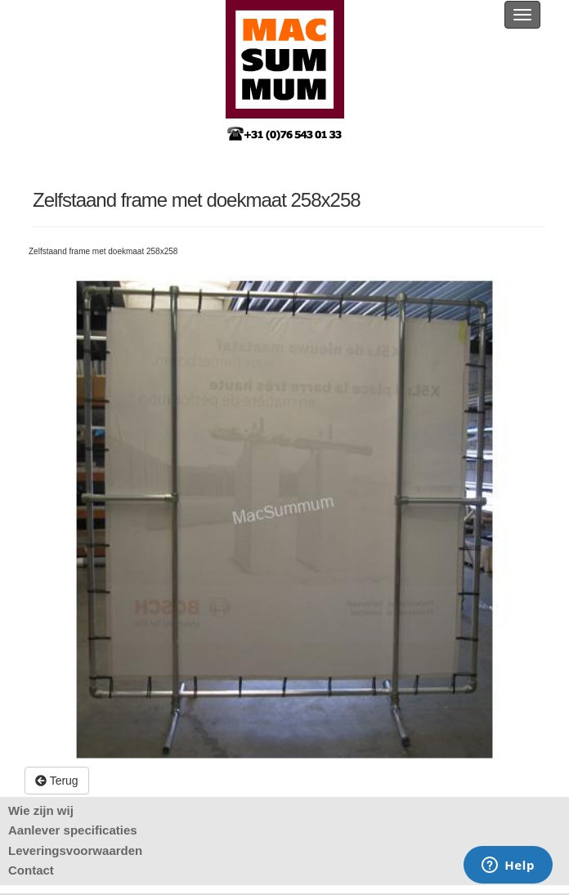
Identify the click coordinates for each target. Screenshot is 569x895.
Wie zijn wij (41, 810)
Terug (56, 780)
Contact (31, 870)
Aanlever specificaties (72, 830)
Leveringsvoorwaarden (75, 850)
